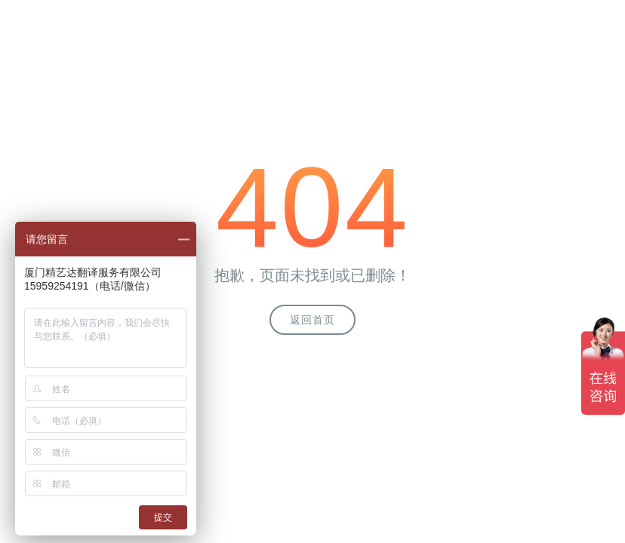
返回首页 (312, 320)
